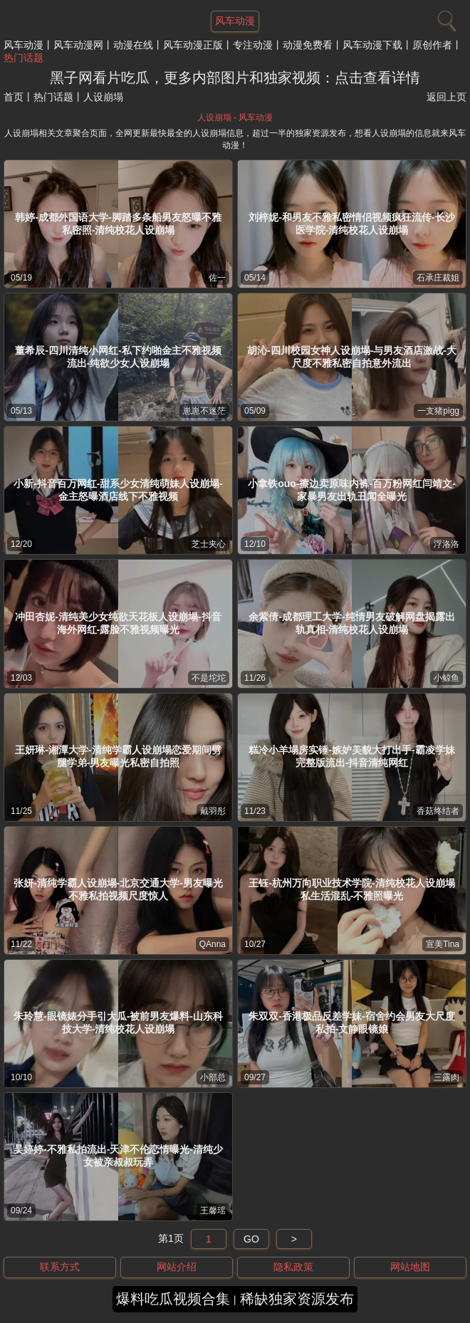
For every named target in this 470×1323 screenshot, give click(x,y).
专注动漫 (253, 45)
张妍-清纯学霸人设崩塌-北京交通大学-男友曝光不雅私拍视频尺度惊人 (118, 889)
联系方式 (60, 1266)
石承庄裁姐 (438, 278)
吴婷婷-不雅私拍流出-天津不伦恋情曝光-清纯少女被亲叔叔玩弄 (118, 1156)
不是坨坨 (209, 678)
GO (251, 1239)
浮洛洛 (446, 544)
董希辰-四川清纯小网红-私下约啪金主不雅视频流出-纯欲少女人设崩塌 (118, 357)
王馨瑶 (213, 1210)
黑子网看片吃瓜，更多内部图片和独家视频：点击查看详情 (235, 77)
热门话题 (23, 57)
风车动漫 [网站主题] (235, 20)
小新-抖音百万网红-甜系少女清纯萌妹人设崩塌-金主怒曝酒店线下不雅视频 (118, 490)
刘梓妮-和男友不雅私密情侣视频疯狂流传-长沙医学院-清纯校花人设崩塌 (351, 223)
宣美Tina (442, 944)
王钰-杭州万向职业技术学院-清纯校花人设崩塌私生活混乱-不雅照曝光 (351, 889)
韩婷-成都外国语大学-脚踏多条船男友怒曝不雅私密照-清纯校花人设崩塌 (118, 223)
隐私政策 (293, 1266)
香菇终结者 (438, 811)
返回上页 (446, 97)
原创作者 (432, 45)
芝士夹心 (209, 544)
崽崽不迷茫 (204, 411)
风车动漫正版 (193, 45)
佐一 (217, 278)
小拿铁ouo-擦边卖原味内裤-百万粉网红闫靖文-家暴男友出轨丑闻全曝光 (352, 490)
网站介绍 (177, 1266)
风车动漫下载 (372, 45)
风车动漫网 (78, 45)
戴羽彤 (213, 811)
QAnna (212, 944)
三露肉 (446, 1077)
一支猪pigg (438, 411)
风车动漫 (23, 45)
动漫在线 (133, 45)
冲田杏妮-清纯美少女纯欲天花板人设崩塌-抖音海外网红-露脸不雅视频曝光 (118, 623)
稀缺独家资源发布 (297, 1299)
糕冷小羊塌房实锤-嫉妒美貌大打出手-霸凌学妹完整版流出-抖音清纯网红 (351, 756)
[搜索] (445, 18)
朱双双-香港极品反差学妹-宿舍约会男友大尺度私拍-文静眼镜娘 (351, 1022)
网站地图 (410, 1266)
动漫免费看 (308, 45)
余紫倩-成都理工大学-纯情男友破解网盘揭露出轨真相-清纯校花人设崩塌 (351, 623)
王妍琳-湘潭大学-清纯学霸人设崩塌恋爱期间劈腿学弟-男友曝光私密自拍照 (118, 756)
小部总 (213, 1077)
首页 (14, 97)
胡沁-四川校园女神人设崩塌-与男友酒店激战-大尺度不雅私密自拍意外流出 (351, 357)
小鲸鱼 (446, 678)
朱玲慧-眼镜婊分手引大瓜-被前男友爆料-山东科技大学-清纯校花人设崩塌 (118, 1022)
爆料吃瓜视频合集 (173, 1299)
